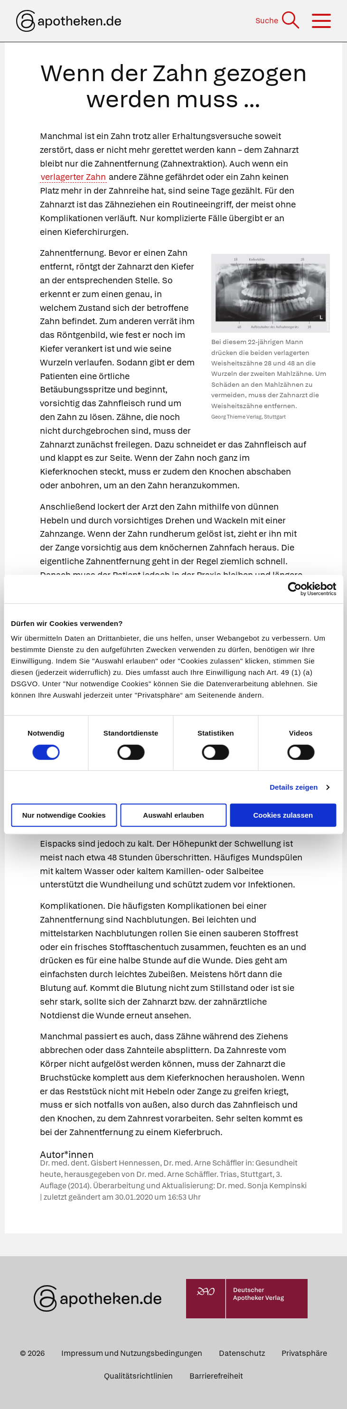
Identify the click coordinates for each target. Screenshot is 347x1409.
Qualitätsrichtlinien (138, 1376)
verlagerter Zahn (73, 176)
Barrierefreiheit (216, 1376)
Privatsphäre (304, 1353)
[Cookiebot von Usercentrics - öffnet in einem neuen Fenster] (294, 589)
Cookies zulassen (283, 815)
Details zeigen (294, 787)
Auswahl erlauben (173, 815)
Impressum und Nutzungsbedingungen (131, 1353)
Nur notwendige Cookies (64, 815)
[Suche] (278, 20)
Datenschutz (242, 1353)
